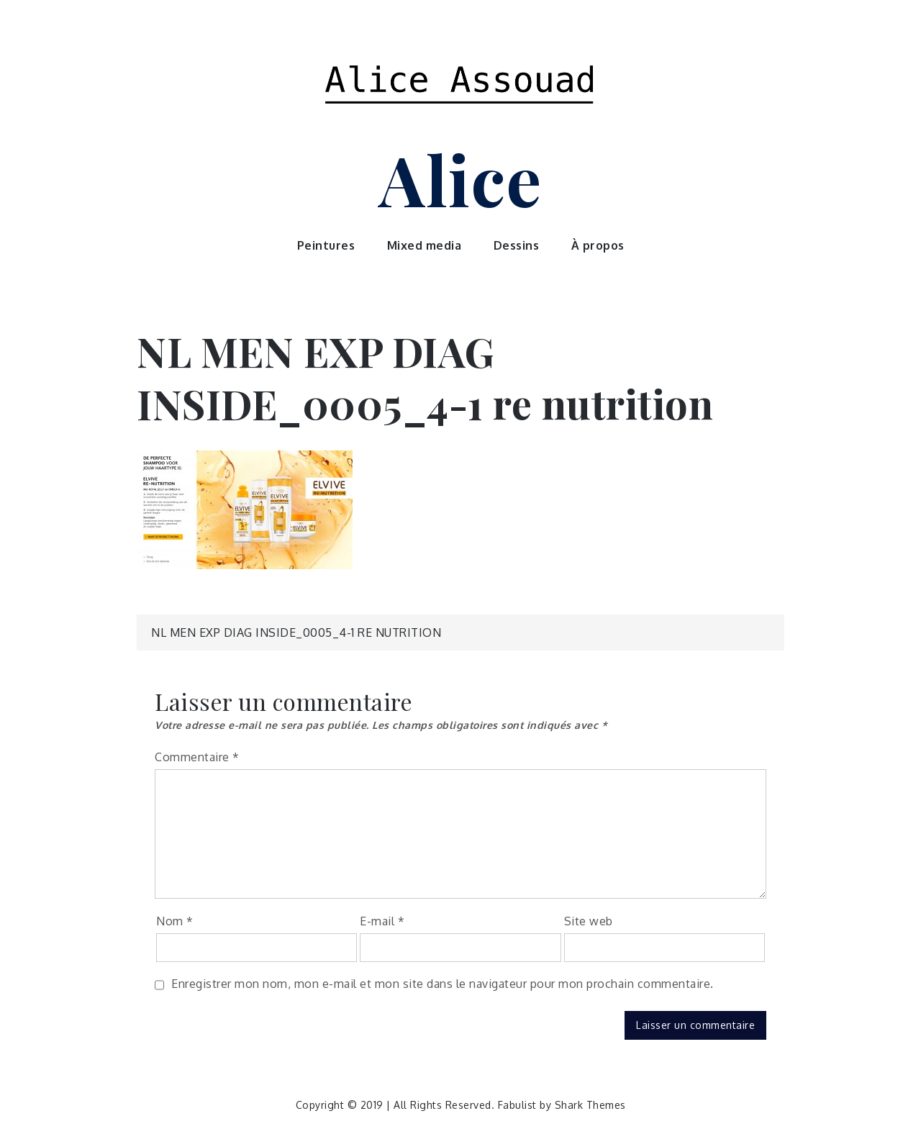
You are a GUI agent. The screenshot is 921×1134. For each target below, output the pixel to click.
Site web (588, 921)
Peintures (326, 245)
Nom (175, 921)
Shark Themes (590, 1105)
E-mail (382, 921)
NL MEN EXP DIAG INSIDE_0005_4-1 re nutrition (296, 632)
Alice (460, 178)
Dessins (517, 245)
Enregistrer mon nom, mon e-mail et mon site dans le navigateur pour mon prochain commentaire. (442, 983)
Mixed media (424, 245)
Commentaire (197, 757)
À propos (598, 245)
